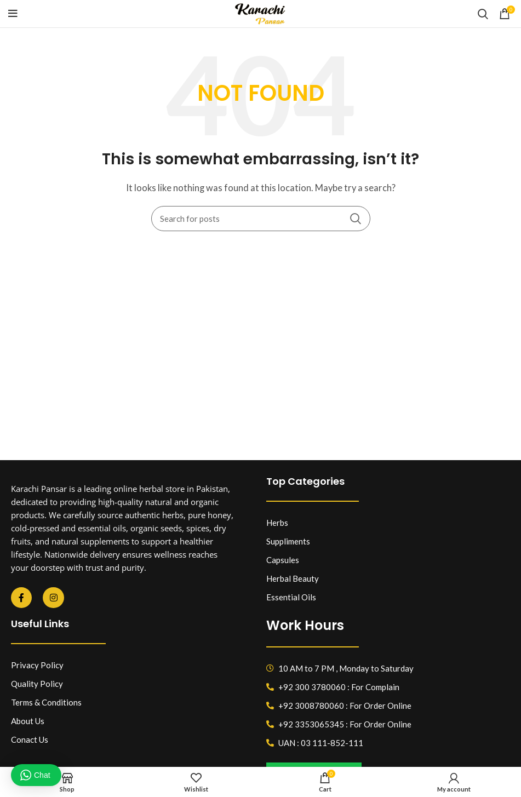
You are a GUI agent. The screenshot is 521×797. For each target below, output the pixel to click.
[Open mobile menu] (13, 14)
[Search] (483, 14)
